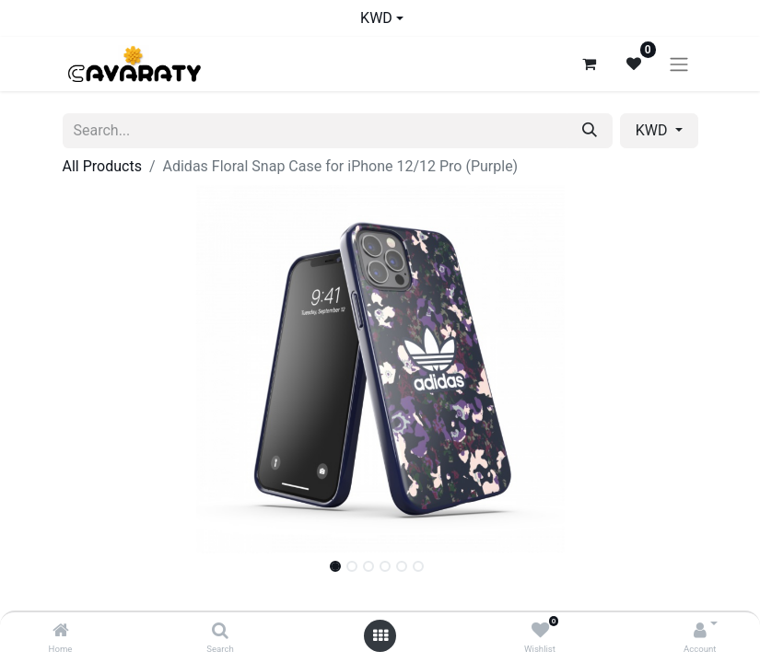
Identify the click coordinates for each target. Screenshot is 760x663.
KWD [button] (654, 130)
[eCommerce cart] (589, 63)
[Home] (61, 631)
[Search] (220, 631)
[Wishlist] (540, 631)
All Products (102, 166)
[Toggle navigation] (679, 64)
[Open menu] (380, 635)
